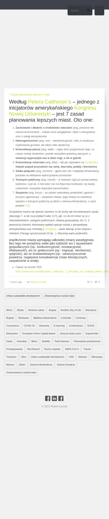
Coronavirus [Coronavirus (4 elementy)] (12, 325)
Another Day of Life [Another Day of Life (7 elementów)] (71, 310)
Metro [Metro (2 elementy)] (34, 341)
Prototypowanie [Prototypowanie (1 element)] (14, 349)
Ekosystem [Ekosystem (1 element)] (12, 333)
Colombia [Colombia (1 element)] (66, 318)
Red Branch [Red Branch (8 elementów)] (33, 349)
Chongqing (50, 229)
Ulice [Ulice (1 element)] (23, 357)
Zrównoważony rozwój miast (59, 295)
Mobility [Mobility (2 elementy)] (46, 341)
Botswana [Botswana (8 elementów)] (23, 318)
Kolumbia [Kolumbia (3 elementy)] (22, 341)
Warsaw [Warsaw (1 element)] (82, 357)
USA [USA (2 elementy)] (71, 357)
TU (26, 205)
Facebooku (91, 162)
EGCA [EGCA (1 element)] (90, 325)
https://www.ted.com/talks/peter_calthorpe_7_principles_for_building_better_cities (62, 271)
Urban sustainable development (23, 295)
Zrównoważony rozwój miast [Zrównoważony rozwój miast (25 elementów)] (21, 372)
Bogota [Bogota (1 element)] (10, 318)
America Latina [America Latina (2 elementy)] (36, 310)
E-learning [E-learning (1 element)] (59, 325)
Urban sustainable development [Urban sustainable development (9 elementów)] (47, 357)
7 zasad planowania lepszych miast (29, 94)
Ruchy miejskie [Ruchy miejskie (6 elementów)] (52, 349)
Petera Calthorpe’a (49, 102)
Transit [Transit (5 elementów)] (86, 349)
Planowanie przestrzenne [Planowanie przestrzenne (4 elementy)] (87, 341)
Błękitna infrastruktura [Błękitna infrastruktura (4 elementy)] (44, 318)
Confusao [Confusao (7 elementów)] (81, 318)
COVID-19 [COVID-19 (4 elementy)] (29, 325)
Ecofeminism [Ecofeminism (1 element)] (76, 325)
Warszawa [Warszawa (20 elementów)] (97, 357)
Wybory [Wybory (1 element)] (10, 364)
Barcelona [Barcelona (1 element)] (91, 310)
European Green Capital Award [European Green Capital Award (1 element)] (38, 333)
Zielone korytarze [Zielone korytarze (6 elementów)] (66, 364)
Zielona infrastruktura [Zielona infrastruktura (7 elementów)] (41, 364)
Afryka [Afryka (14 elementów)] (20, 310)
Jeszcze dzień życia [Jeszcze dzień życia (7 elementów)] (70, 333)
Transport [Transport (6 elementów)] (11, 357)
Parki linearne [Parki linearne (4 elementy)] (62, 341)
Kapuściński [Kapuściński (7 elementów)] (91, 333)
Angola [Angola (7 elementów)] (52, 310)
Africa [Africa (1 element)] (9, 310)
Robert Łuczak (38, 282)
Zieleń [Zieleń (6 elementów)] (22, 364)
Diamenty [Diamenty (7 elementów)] (44, 325)
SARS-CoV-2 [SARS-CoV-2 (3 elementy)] (72, 349)
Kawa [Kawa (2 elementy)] (9, 341)
